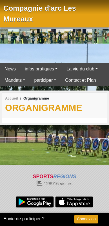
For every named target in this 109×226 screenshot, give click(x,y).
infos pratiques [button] (39, 68)
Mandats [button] (13, 80)
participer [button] (43, 80)
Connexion (86, 219)
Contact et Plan (80, 80)
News (10, 68)
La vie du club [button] (80, 68)
